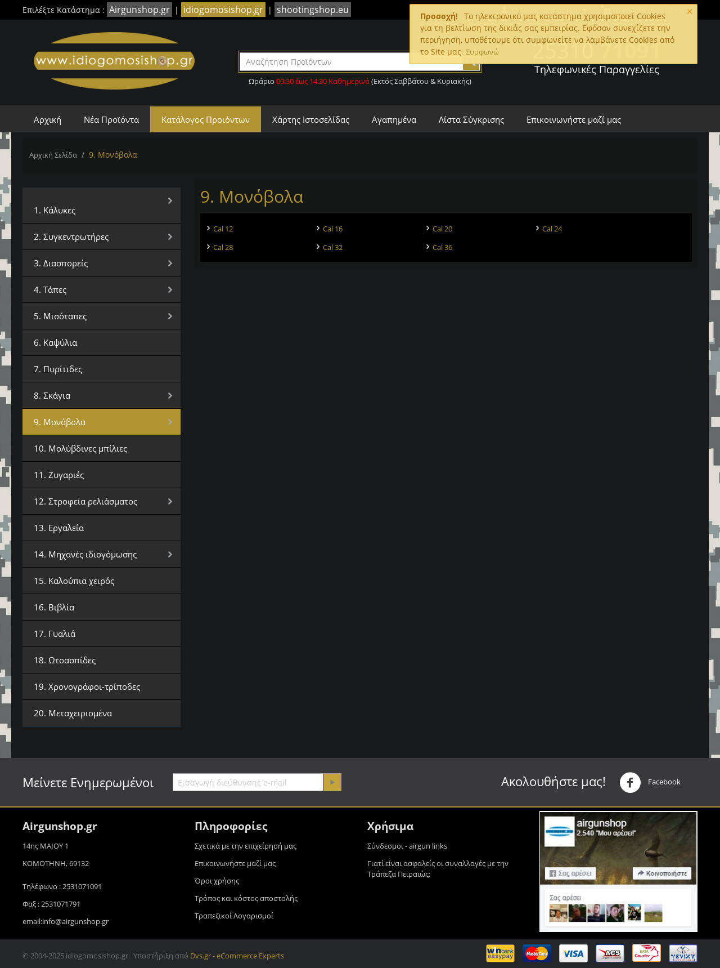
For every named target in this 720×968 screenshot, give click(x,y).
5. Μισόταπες (60, 316)
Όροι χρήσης (217, 881)
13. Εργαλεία (59, 527)
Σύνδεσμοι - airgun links (407, 846)
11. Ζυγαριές (59, 474)
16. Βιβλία (54, 607)
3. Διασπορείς (61, 263)
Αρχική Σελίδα (53, 155)
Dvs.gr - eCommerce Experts (237, 956)
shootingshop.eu (313, 9)
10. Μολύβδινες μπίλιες (80, 448)
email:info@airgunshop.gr (65, 921)
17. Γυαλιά (54, 633)
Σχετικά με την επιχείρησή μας (245, 846)
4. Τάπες (50, 289)
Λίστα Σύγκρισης (471, 119)
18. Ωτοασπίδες (65, 660)
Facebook (650, 782)
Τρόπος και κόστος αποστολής (246, 898)
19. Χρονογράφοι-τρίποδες (87, 686)
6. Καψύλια (55, 342)
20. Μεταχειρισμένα (73, 713)
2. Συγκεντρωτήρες (71, 236)
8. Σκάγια (52, 395)
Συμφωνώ (482, 52)
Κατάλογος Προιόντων (205, 119)
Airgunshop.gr (139, 9)
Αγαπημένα (394, 119)
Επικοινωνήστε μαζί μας (573, 119)
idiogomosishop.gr (223, 9)
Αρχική (47, 119)
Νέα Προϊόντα (111, 119)
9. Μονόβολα (60, 421)
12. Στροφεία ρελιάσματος (85, 501)
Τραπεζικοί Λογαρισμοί (234, 916)
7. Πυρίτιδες (58, 368)
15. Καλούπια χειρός (74, 580)
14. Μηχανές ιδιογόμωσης (85, 554)
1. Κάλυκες (54, 210)
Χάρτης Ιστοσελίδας (310, 119)
